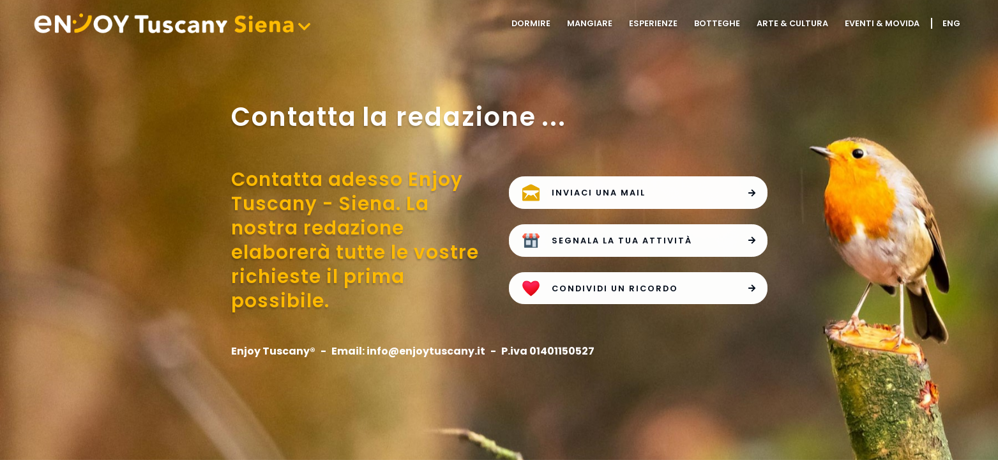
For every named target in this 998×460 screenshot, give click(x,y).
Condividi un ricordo (654, 287)
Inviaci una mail (654, 191)
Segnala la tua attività (654, 239)
